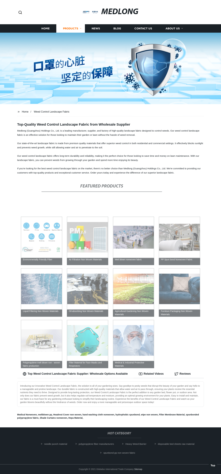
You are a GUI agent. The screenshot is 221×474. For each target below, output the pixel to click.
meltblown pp (45, 414)
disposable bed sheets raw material (178, 444)
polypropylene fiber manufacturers (98, 444)
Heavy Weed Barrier (137, 444)
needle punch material (57, 444)
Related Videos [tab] (151, 374)
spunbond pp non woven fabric (121, 452)
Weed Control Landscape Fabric (51, 111)
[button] (20, 12)
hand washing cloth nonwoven (98, 414)
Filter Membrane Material (172, 414)
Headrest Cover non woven (67, 414)
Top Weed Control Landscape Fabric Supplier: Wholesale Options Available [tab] (75, 374)
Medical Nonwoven (27, 414)
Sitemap (138, 469)
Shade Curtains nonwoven (53, 418)
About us (172, 28)
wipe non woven (149, 414)
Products (70, 28)
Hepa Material (75, 418)
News (96, 28)
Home (45, 28)
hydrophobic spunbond (127, 414)
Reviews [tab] (182, 374)
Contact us (143, 28)
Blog (117, 28)
